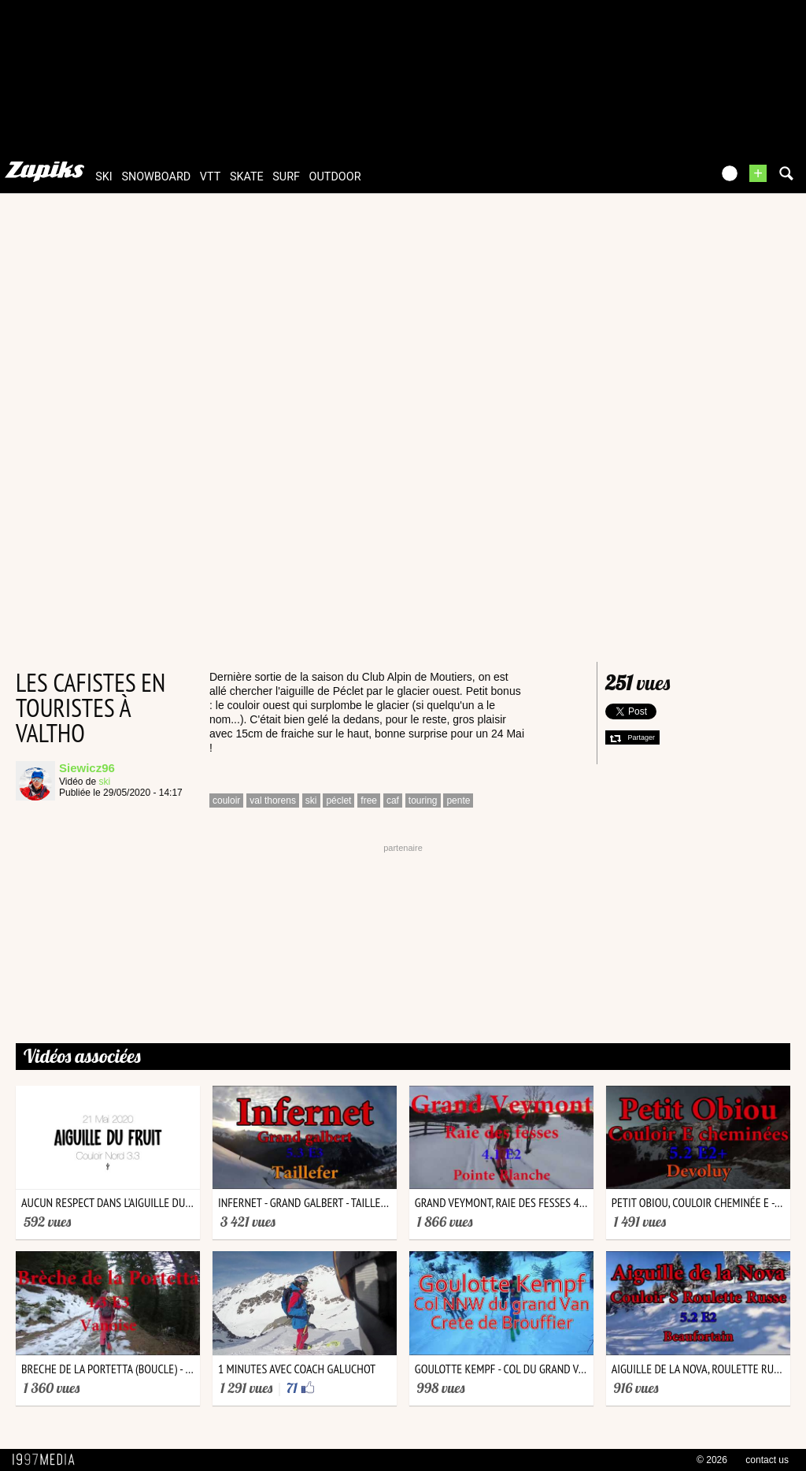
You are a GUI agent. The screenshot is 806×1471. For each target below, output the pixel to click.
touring (423, 800)
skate (247, 177)
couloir (226, 800)
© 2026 (712, 1459)
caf (392, 800)
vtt (210, 177)
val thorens (273, 800)
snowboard (155, 177)
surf (286, 177)
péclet (338, 800)
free (368, 800)
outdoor (335, 177)
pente (458, 800)
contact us (767, 1459)
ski (104, 177)
